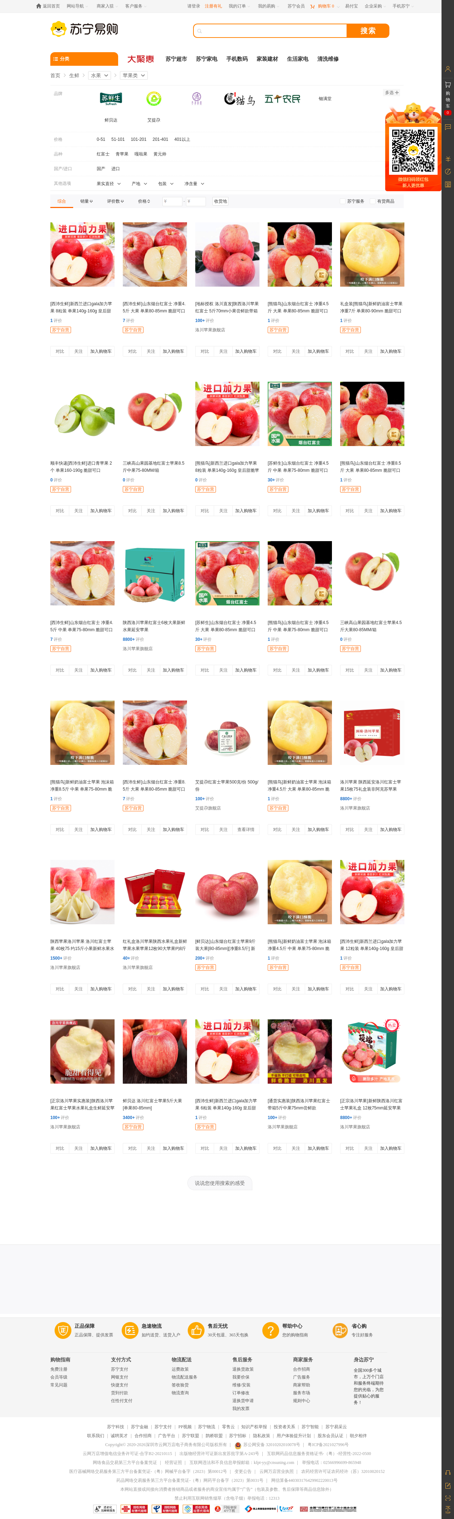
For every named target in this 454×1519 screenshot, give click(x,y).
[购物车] (325, 6)
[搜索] (275, 30)
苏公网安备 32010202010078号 (267, 1444)
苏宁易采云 (336, 1426)
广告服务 (301, 1377)
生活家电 (297, 59)
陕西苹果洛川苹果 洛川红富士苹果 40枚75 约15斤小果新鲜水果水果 (82, 948)
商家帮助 (301, 1384)
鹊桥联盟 (214, 1435)
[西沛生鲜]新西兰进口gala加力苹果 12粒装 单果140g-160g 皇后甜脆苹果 (371, 948)
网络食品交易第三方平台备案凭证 (125, 1462)
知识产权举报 (254, 1426)
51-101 (118, 139)
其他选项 (62, 183)
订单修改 (240, 1392)
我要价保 (240, 1377)
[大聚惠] (141, 59)
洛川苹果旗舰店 (210, 329)
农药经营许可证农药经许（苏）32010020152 (343, 1471)
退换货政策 (243, 1369)
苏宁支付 (119, 1369)
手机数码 (237, 59)
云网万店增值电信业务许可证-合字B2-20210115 (127, 1453)
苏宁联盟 (190, 1435)
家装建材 (267, 59)
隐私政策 (261, 1435)
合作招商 (301, 1369)
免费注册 (58, 1369)
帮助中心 (292, 1326)
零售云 (228, 1426)
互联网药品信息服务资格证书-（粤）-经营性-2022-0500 (319, 1453)
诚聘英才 (119, 1435)
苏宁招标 (237, 1435)
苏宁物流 (206, 1426)
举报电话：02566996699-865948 (331, 1462)
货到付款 (119, 1392)
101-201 (138, 139)
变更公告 (243, 1471)
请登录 (193, 6)
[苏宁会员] (296, 6)
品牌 (58, 93)
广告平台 (166, 1435)
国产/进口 (63, 168)
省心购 (359, 1326)
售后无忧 (218, 1326)
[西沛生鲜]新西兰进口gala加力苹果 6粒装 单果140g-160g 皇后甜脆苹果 (226, 1108)
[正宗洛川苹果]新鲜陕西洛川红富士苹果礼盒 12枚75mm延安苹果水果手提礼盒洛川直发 (371, 1108)
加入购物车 (101, 351)
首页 (55, 75)
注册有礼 (213, 6)
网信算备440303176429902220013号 (304, 1480)
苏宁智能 (310, 1426)
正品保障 (85, 1326)
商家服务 (303, 1359)
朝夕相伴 (358, 1435)
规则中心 (301, 1400)
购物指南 (60, 1359)
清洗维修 (328, 59)
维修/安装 (241, 1384)
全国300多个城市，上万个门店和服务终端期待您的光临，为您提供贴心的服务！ (369, 1386)
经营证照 (173, 1462)
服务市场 (301, 1392)
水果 (96, 75)
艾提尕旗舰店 (208, 808)
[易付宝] (352, 6)
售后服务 (242, 1359)
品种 (58, 154)
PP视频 (185, 1426)
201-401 (160, 139)
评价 (56, 320)
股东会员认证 (330, 1435)
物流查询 (180, 1392)
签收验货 (180, 1384)
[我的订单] (240, 6)
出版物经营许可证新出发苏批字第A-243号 (219, 1453)
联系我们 (95, 1435)
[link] (61, 201)
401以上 (182, 139)
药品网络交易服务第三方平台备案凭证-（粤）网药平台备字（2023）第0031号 (189, 1480)
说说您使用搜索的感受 (220, 1183)
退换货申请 (243, 1400)
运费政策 (180, 1369)
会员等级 (58, 1377)
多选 (392, 92)
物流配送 (182, 1359)
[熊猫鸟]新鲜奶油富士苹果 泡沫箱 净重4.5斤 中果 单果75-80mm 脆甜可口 (299, 948)
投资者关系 (284, 1426)
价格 (58, 139)
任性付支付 (121, 1400)
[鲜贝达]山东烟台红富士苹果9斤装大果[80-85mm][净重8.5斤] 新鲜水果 (225, 948)
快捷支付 (119, 1384)
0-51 (101, 139)
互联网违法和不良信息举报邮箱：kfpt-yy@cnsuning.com (242, 1462)
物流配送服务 (184, 1377)
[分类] (84, 59)
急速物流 (152, 1326)
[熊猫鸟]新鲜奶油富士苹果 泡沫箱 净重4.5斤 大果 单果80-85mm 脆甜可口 (299, 789)
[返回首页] (50, 6)
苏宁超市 (176, 59)
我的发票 (240, 1408)
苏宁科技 (115, 1426)
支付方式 (121, 1359)
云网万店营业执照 (276, 1471)
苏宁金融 (139, 1426)
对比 (60, 351)
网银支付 (119, 1377)
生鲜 (74, 75)
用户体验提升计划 (294, 1435)
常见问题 (58, 1384)
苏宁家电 (206, 59)
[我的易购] (269, 6)
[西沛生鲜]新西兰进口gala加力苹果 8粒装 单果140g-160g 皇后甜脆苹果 (81, 311)
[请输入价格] (172, 201)
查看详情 (245, 829)
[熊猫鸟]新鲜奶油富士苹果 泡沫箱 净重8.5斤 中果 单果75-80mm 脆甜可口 (82, 789)
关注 (78, 351)
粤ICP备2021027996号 (328, 1444)
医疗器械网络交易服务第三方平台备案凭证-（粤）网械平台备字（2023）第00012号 (148, 1471)
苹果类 (130, 75)
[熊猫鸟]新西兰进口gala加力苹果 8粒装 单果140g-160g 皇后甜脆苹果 (227, 470)
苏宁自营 (60, 329)
